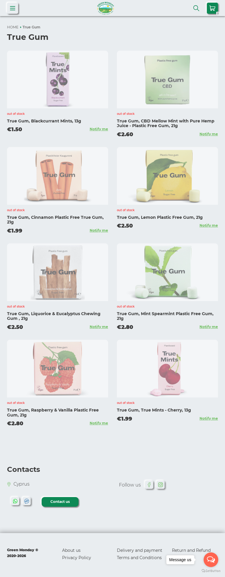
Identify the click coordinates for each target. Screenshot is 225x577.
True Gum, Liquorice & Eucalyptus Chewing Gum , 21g (53, 316)
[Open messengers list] (211, 559)
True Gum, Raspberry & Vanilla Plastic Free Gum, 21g (53, 412)
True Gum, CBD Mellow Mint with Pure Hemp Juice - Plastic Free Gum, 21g (165, 123)
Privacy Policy (76, 557)
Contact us (60, 501)
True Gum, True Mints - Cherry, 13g (154, 410)
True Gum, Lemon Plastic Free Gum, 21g (160, 217)
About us (71, 550)
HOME (12, 27)
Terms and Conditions (139, 557)
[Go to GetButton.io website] (211, 571)
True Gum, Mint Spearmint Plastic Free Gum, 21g (165, 316)
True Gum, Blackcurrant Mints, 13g (44, 121)
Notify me (99, 129)
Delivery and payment (139, 550)
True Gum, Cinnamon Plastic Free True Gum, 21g (55, 220)
